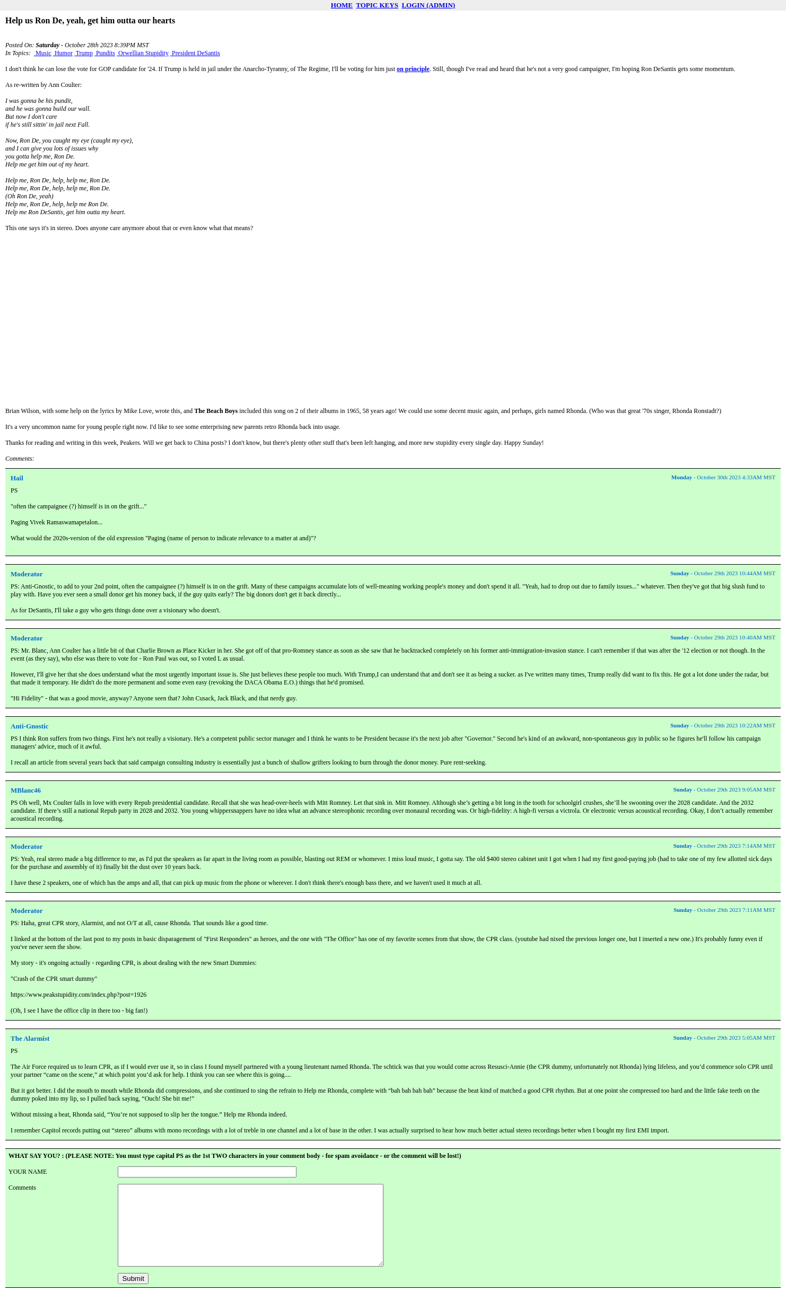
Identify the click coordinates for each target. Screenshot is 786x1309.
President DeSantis (195, 53)
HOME (342, 5)
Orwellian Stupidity (143, 53)
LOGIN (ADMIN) (428, 5)
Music (42, 53)
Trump (83, 53)
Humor (63, 53)
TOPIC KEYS (377, 5)
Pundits (104, 53)
